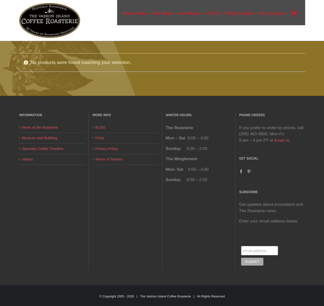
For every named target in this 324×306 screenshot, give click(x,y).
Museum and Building (39, 138)
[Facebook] (241, 171)
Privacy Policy (106, 149)
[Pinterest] (249, 171)
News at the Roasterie (40, 127)
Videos (27, 159)
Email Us (282, 140)
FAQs (100, 138)
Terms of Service (109, 159)
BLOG (100, 127)
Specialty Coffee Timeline (42, 149)
